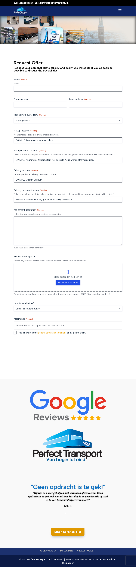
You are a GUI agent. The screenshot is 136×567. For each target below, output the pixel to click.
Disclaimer (66, 550)
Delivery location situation (30, 190)
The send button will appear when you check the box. (40, 325)
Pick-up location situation (30, 150)
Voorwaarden (48, 550)
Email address (79, 99)
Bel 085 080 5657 (24, 2)
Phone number (21, 99)
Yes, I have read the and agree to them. (52, 332)
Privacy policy (85, 550)
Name (16, 83)
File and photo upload (24, 256)
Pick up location (25, 130)
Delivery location (26, 170)
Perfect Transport (36, 559)
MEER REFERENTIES (68, 532)
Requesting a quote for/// (30, 114)
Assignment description (29, 209)
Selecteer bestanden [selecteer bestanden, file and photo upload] (68, 282)
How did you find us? (24, 303)
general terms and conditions (52, 332)
